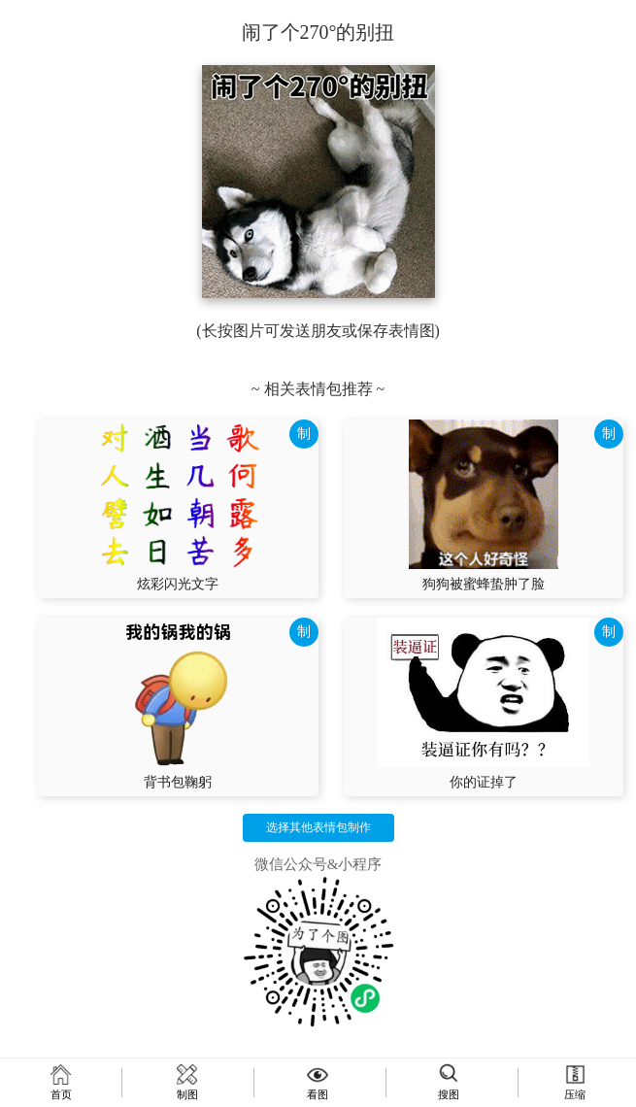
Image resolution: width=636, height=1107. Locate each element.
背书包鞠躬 (178, 782)
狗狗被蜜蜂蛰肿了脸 (483, 584)
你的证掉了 (484, 782)
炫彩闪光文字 (177, 584)
